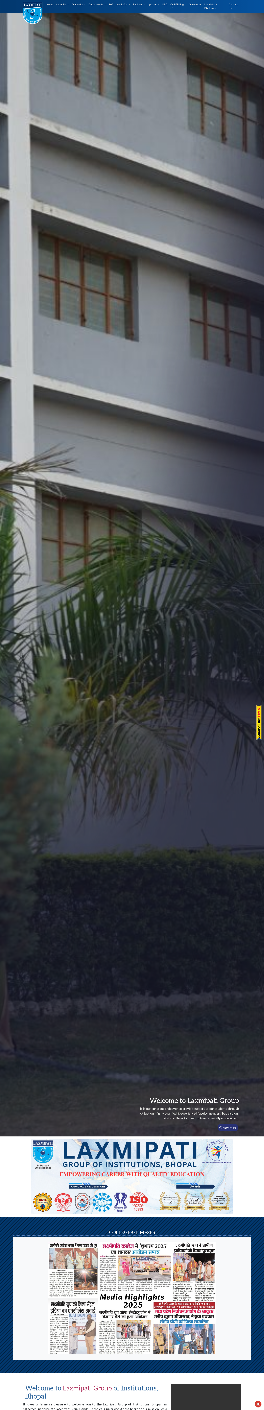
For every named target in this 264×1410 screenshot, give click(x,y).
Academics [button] (78, 4)
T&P (111, 4)
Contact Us (233, 6)
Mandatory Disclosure (210, 6)
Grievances (195, 4)
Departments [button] (96, 4)
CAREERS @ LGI (177, 6)
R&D (165, 4)
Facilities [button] (138, 4)
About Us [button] (61, 4)
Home (49, 4)
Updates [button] (152, 4)
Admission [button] (122, 4)
